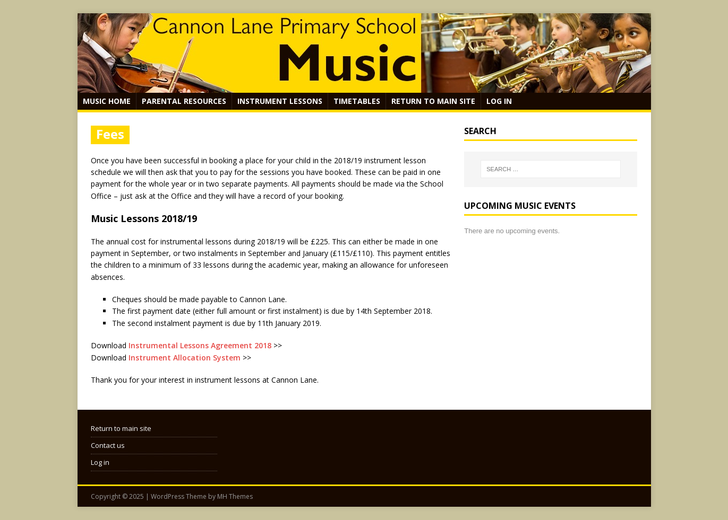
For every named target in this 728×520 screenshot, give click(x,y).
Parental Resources (184, 101)
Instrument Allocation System (185, 357)
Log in (499, 101)
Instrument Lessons (279, 101)
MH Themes (235, 496)
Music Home (107, 101)
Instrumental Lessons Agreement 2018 (200, 345)
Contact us (108, 445)
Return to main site (433, 101)
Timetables (356, 101)
